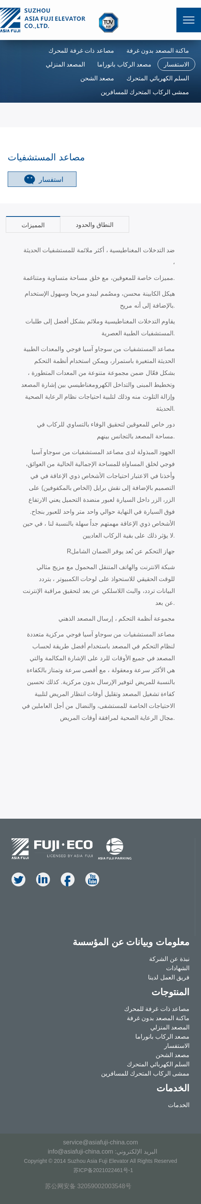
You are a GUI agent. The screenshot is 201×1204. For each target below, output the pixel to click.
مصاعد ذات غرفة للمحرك (81, 50)
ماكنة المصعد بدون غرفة (157, 50)
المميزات (33, 225)
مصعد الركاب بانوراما (124, 64)
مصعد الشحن (97, 78)
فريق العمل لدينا (168, 977)
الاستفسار (176, 64)
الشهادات (177, 968)
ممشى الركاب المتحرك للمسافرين (145, 92)
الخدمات (178, 1105)
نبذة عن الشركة (169, 959)
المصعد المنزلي (65, 64)
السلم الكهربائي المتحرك (157, 78)
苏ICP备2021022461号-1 (103, 1170)
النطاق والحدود (94, 224)
